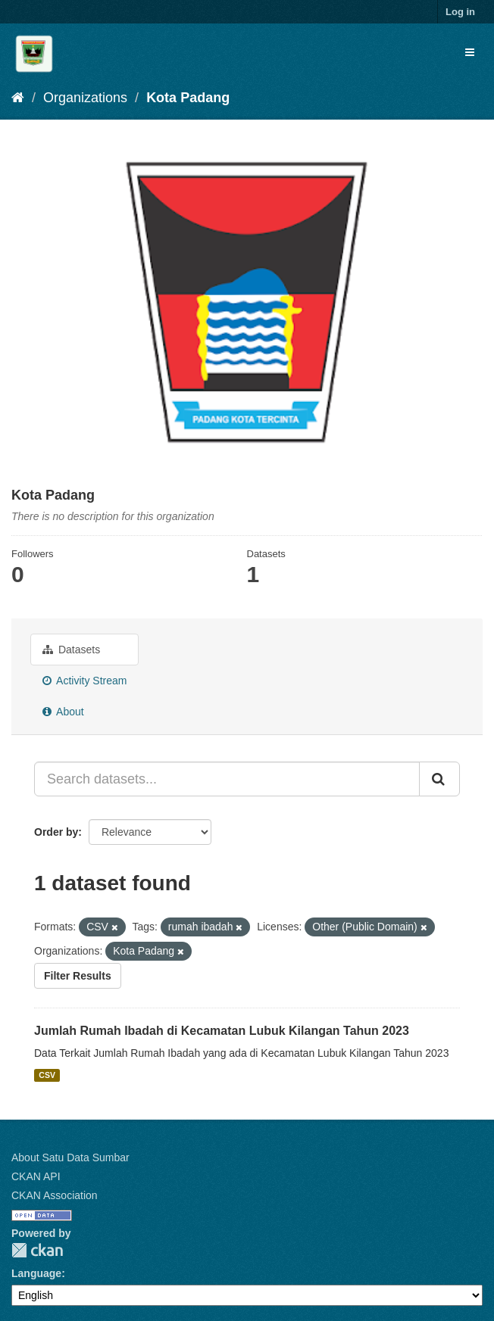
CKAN (37, 1250)
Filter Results (77, 976)
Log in (460, 11)
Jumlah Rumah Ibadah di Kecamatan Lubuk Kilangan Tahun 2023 (221, 1030)
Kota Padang (188, 97)
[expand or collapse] (470, 52)
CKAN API (36, 1176)
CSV (47, 1075)
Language (36, 1273)
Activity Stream (84, 681)
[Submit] (439, 779)
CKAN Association (54, 1195)
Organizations (85, 97)
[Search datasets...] (227, 779)
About (63, 712)
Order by (56, 832)
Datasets (71, 649)
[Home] (17, 97)
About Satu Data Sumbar (70, 1157)
